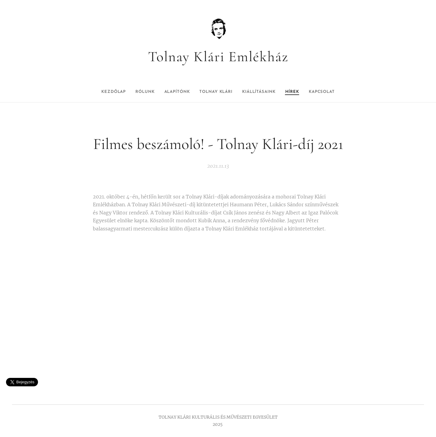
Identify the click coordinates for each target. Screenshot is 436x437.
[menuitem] (101, 92)
